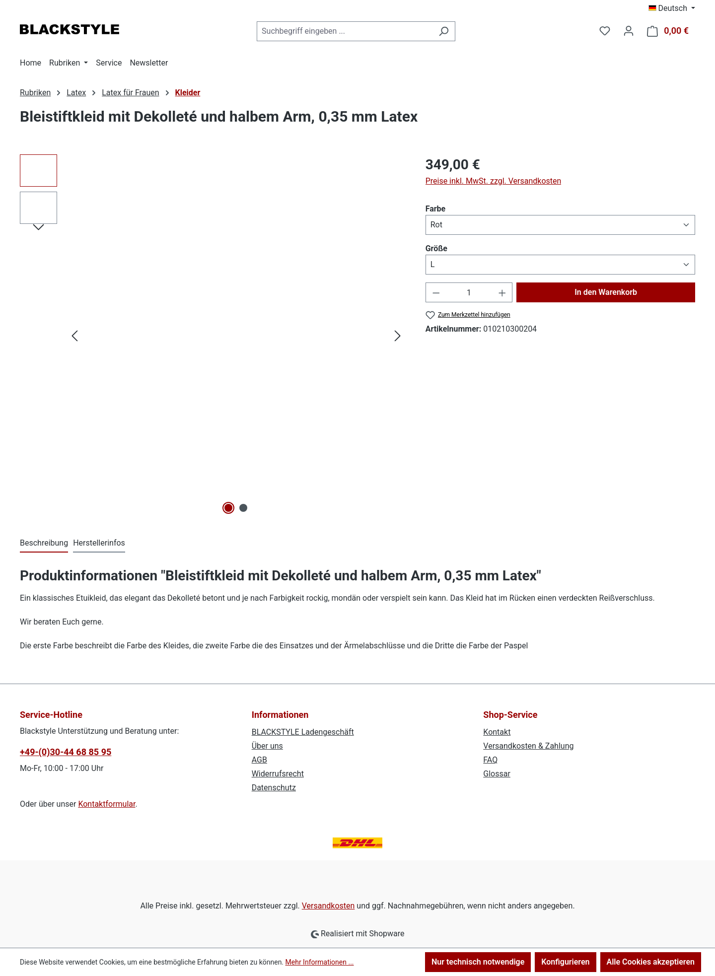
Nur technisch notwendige (477, 962)
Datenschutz (274, 787)
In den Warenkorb (605, 292)
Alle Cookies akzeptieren (651, 962)
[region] (213, 335)
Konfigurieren (565, 962)
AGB (259, 760)
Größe (436, 248)
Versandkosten (328, 905)
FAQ (490, 760)
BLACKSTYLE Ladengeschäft (303, 732)
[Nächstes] (397, 336)
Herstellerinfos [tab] (99, 543)
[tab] (44, 544)
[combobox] (344, 31)
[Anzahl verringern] (436, 292)
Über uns (267, 746)
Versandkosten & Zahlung (528, 746)
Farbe (436, 208)
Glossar (496, 773)
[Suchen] (443, 31)
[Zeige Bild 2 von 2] (243, 508)
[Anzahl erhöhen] (502, 292)
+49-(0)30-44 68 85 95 (65, 752)
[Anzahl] (469, 292)
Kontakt (496, 732)
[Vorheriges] (74, 336)
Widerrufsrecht (278, 773)
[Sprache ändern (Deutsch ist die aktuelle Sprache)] (672, 8)
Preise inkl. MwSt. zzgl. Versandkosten (494, 181)
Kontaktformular (106, 804)
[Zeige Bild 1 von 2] (229, 508)
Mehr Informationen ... (320, 962)
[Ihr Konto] (629, 31)
